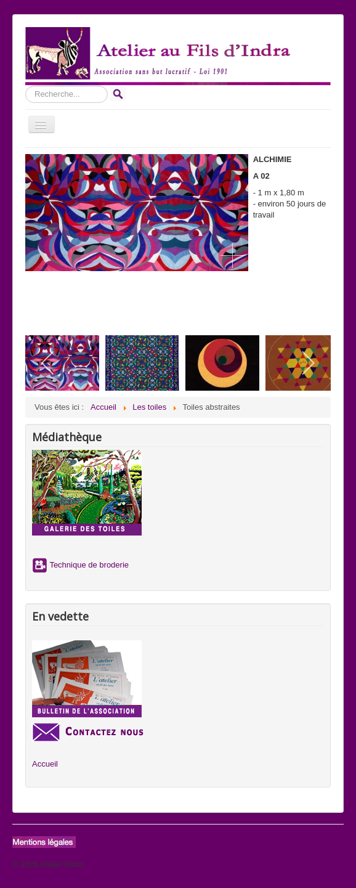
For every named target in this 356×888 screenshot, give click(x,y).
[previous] (48, 362)
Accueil (45, 763)
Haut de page (320, 864)
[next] (308, 362)
